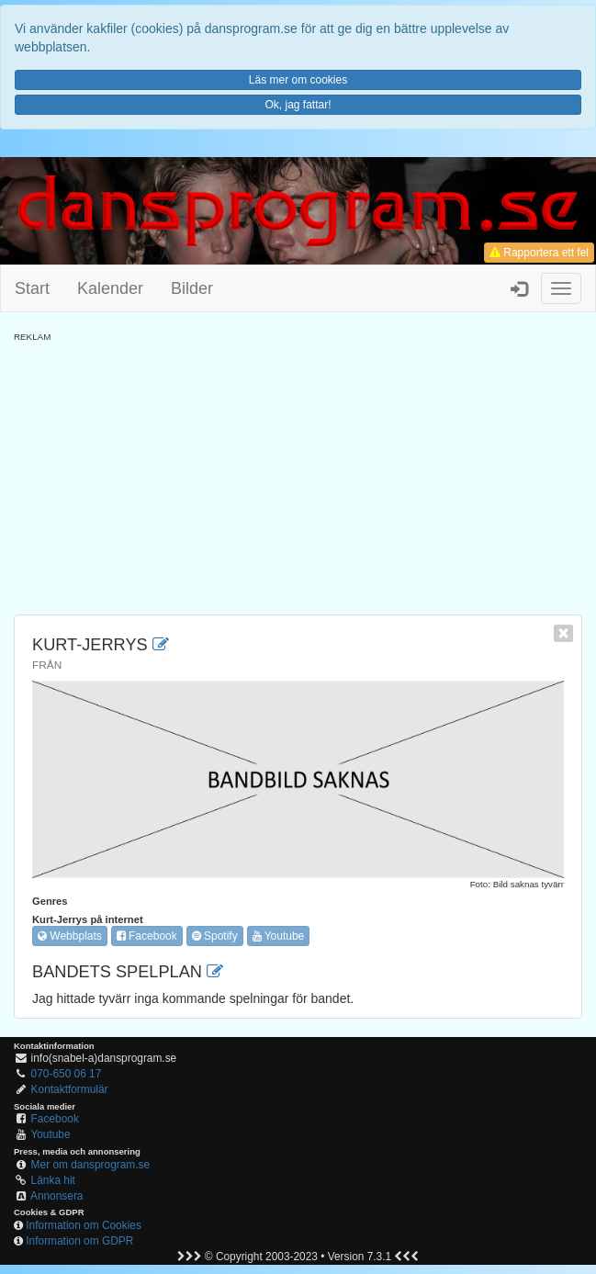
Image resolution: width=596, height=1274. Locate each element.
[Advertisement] (298, 472)
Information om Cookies (83, 1225)
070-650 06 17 (66, 1073)
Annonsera (57, 1195)
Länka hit (53, 1180)
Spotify (215, 936)
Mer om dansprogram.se (91, 1164)
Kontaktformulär (69, 1089)
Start (32, 288)
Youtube (279, 936)
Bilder (192, 288)
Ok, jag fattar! (297, 104)
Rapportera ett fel (539, 252)
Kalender (110, 288)
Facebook (147, 936)
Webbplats (70, 936)
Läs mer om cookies (298, 79)
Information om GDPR (79, 1241)
